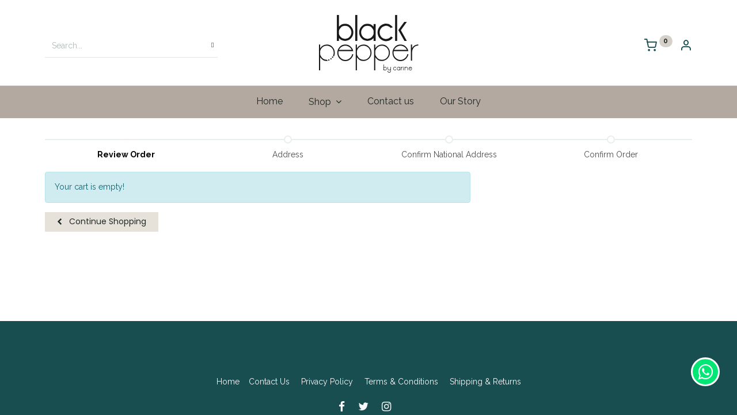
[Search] (212, 45)
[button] (101, 222)
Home (228, 381)
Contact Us (269, 381)
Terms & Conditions (401, 381)
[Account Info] (685, 46)
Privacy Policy (327, 381)
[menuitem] (270, 101)
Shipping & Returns (485, 381)
